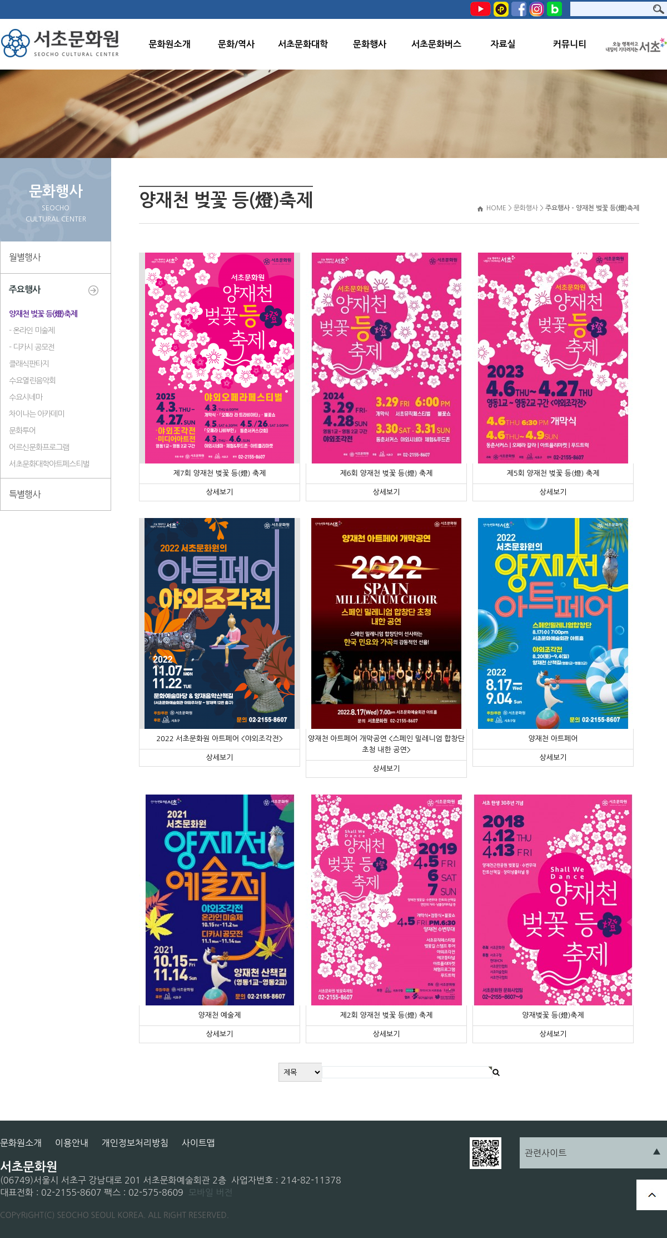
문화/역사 (236, 44)
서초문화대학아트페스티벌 (49, 464)
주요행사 (24, 289)
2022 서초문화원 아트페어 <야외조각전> (219, 738)
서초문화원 (62, 44)
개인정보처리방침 (135, 1142)
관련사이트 (545, 1152)
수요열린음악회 (32, 380)
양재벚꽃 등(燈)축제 (553, 1015)
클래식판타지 (29, 364)
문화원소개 (169, 44)
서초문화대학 (303, 44)
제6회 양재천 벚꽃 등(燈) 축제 (386, 473)
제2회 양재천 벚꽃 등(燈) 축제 (386, 1015)
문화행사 (369, 44)
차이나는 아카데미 (36, 414)
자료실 (502, 44)
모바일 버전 (210, 1192)
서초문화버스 (436, 44)
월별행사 (24, 257)
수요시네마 (25, 397)
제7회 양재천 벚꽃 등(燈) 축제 (219, 473)
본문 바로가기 (0, 0)
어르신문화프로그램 (39, 447)
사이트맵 (198, 1142)
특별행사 (24, 494)
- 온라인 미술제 (31, 330)
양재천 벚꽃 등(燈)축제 (43, 314)
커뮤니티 (569, 44)
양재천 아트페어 (553, 738)
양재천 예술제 (219, 1015)
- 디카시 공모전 (31, 347)
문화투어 (22, 431)
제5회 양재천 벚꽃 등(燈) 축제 (552, 473)
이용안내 (71, 1142)
